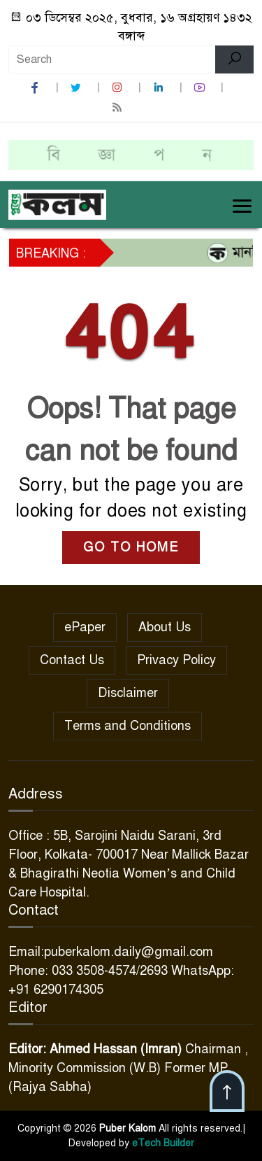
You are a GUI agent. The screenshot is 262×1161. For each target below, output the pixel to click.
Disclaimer (128, 693)
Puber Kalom (127, 1128)
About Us (164, 627)
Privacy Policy (176, 660)
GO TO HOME (131, 547)
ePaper (84, 627)
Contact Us (72, 660)
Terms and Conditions (127, 725)
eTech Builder (161, 1143)
